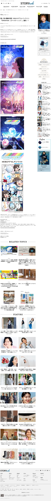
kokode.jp (1, 490)
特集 (0, 476)
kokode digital (13, 490)
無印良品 (44, 78)
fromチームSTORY (2, 481)
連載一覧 (25, 480)
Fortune (25, 473)
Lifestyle (18, 473)
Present (34, 480)
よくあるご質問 (6, 485)
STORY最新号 (34, 475)
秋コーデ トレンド (46, 76)
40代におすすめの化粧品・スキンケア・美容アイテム (44, 74)
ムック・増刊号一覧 (35, 477)
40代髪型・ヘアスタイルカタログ (44, 64)
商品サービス (6, 14)
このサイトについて (2, 486)
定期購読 (41, 170)
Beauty (10, 473)
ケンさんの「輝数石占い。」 (27, 475)
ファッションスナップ (43, 72)
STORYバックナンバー (35, 476)
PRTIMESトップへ (3, 237)
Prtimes (2, 15)
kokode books (9, 490)
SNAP (1, 477)
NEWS (1, 475)
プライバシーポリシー (9, 486)
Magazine (34, 473)
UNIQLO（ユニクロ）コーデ (43, 68)
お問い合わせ (18, 485)
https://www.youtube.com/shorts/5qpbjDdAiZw (7, 227)
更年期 (40, 76)
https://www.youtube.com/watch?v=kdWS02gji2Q (8, 39)
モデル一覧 (1, 485)
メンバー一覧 (42, 475)
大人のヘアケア (44, 66)
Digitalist (42, 473)
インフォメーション (12, 485)
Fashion (1, 473)
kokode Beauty (5, 490)
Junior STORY (44, 70)
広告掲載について (28, 485)
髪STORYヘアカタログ (12, 477)
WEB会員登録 (23, 485)
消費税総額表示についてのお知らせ (25, 492)
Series (24, 478)
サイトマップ (15, 486)
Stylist (42, 477)
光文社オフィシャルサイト (35, 485)
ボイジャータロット (45, 147)
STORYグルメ (18, 477)
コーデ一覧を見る (44, 33)
